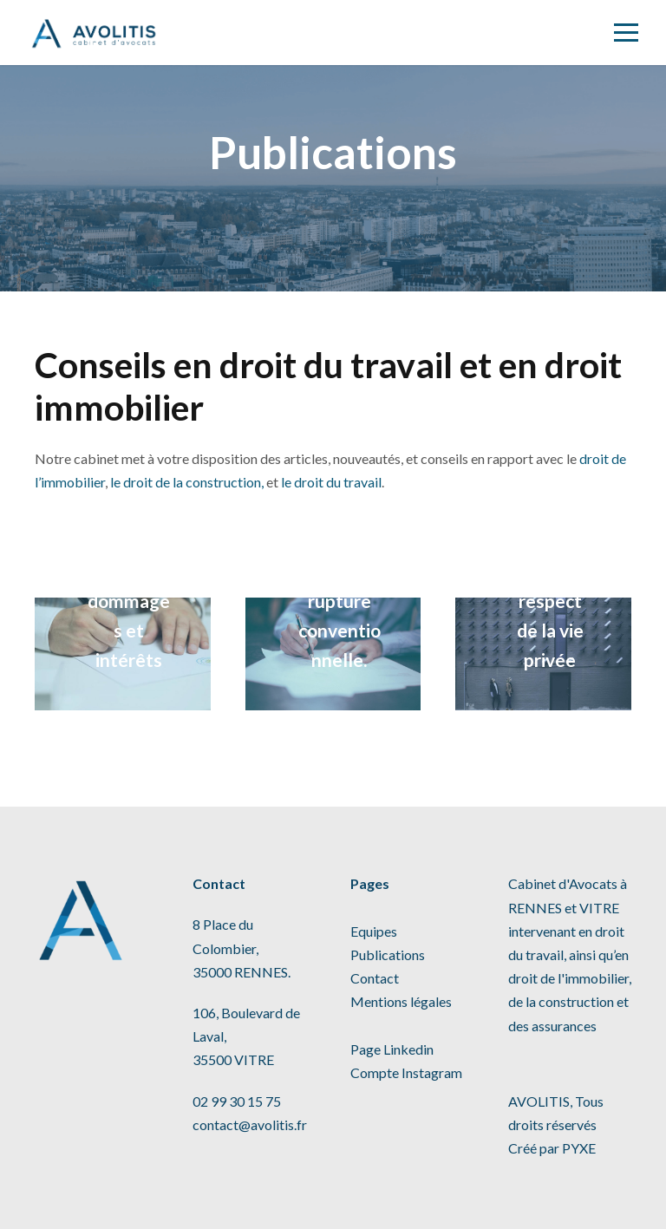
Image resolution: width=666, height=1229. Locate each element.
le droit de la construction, (187, 482)
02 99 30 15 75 (237, 1101)
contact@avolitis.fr (250, 1124)
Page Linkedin (392, 1049)
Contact (374, 978)
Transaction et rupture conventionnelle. (339, 601)
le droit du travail (331, 482)
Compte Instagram (406, 1072)
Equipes (373, 931)
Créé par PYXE (552, 1148)
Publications (387, 954)
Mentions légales (401, 1001)
